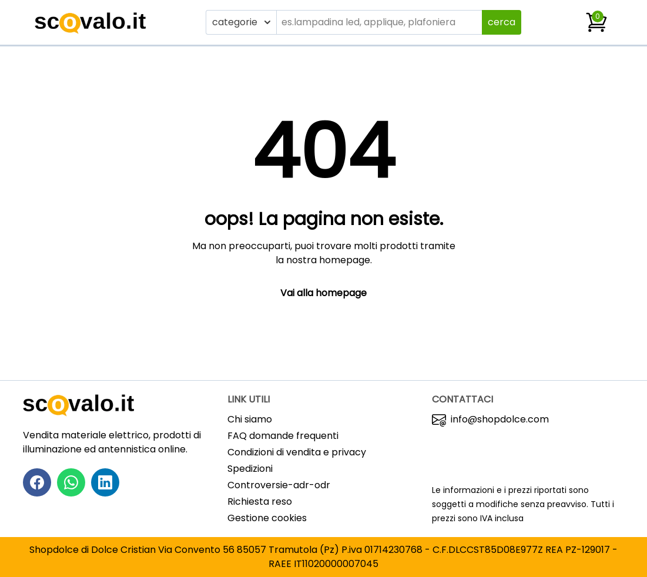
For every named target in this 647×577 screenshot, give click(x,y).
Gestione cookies (267, 518)
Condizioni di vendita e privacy (296, 452)
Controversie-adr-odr (278, 485)
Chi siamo (249, 419)
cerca (501, 22)
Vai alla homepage (323, 293)
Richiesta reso (259, 501)
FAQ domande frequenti (282, 435)
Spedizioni (250, 468)
